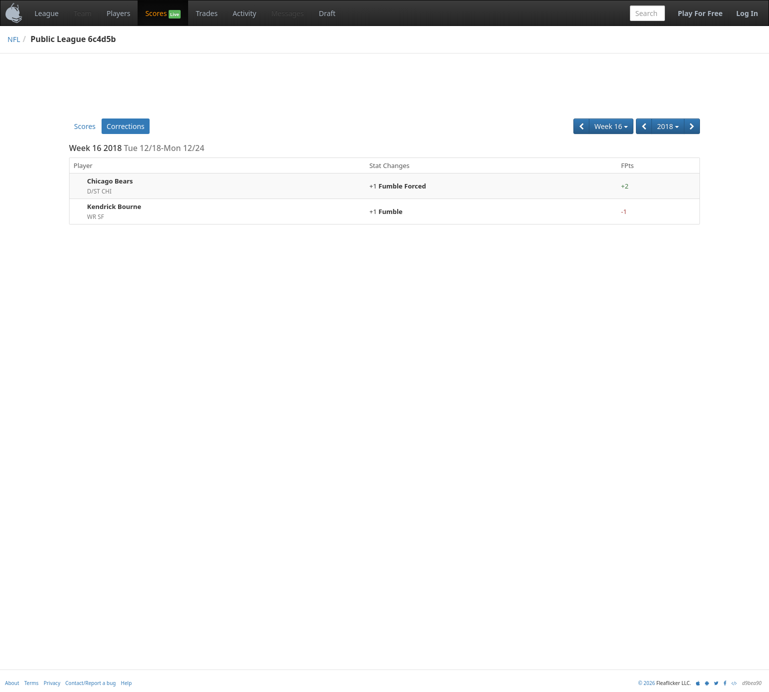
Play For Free (700, 13)
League (47, 13)
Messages (287, 13)
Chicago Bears (110, 181)
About (12, 683)
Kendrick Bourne (114, 206)
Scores (163, 13)
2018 (668, 126)
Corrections (126, 126)
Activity (244, 13)
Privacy (52, 683)
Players (118, 13)
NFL (14, 39)
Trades (207, 13)
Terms (31, 683)
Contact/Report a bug (91, 683)
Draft (327, 13)
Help (126, 683)
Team (83, 13)
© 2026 (646, 683)
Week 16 (611, 126)
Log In (747, 13)
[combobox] (647, 13)
